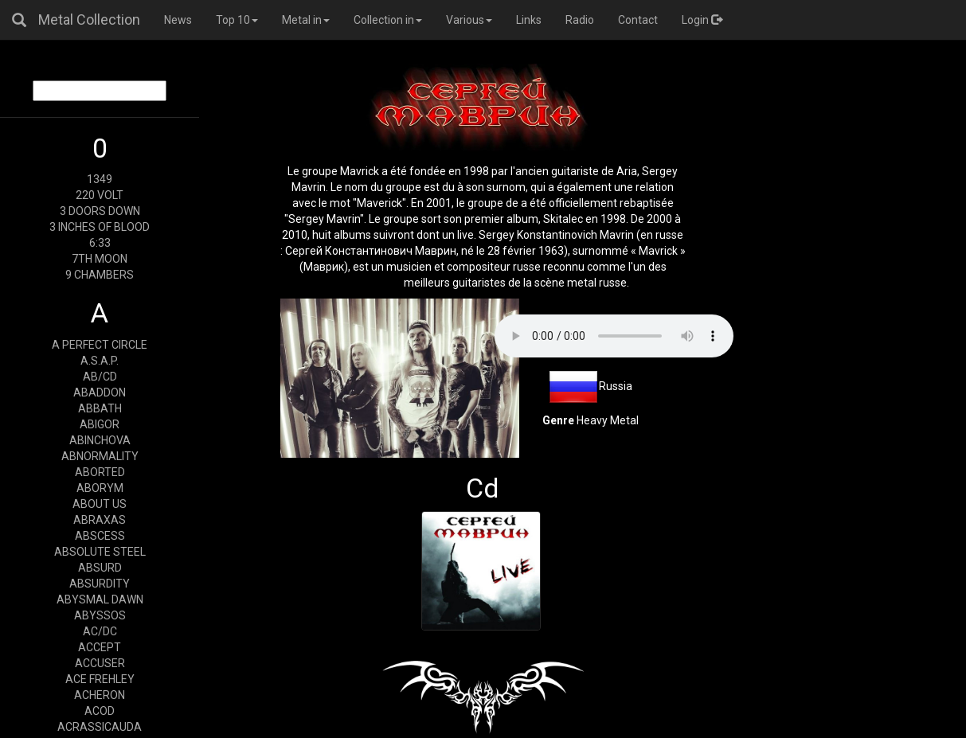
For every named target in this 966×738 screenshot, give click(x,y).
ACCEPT (99, 647)
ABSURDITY (99, 583)
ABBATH (100, 408)
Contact (638, 20)
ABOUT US (99, 504)
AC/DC (100, 631)
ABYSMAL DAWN (100, 599)
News (178, 20)
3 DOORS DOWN (100, 211)
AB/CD (100, 376)
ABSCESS (100, 535)
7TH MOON (99, 258)
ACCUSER (100, 663)
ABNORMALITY (100, 456)
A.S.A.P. (99, 360)
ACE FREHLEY (100, 679)
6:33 (100, 242)
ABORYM (99, 488)
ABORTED (100, 472)
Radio (579, 20)
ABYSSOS (100, 615)
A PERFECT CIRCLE (99, 344)
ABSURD (100, 567)
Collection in (388, 20)
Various (469, 20)
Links (529, 20)
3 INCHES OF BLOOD (99, 227)
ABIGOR (99, 424)
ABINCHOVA (100, 440)
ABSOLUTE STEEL (100, 551)
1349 (99, 179)
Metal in (306, 20)
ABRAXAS (99, 519)
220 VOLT (99, 195)
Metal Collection (89, 19)
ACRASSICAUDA (99, 726)
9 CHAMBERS (99, 274)
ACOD (99, 711)
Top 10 (237, 20)
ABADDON (99, 392)
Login (702, 20)
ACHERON (99, 695)
